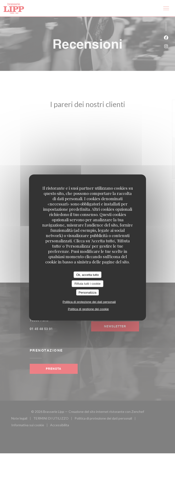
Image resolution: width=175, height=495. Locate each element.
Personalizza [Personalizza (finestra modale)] (87, 292)
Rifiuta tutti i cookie (87, 283)
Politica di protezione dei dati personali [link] (89, 302)
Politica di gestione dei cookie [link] (88, 309)
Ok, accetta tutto (87, 274)
